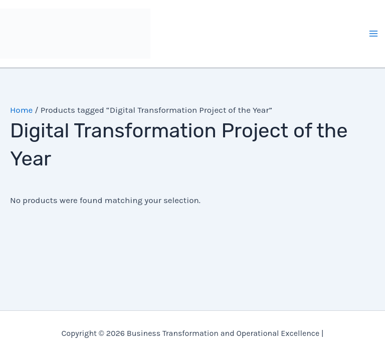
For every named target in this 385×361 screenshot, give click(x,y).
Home (21, 110)
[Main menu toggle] (374, 33)
